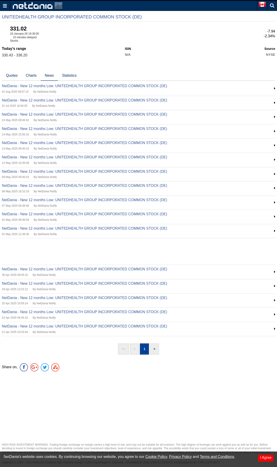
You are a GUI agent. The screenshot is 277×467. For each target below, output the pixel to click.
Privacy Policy (180, 457)
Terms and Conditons (217, 457)
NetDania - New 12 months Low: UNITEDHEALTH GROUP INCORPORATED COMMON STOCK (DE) (84, 86)
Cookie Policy (156, 457)
